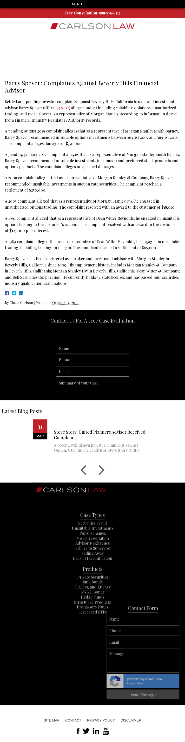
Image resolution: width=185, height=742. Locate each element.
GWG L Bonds (92, 601)
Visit (109, 4)
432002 (62, 107)
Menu (77, 4)
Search (117, 4)
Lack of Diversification (92, 567)
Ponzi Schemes (92, 542)
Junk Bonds (93, 591)
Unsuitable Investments (92, 538)
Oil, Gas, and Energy (93, 596)
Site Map (51, 720)
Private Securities (92, 586)
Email (99, 4)
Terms (174, 683)
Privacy (164, 683)
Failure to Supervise (92, 558)
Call (89, 4)
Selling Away (92, 563)
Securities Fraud (92, 533)
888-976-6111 (110, 13)
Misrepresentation (92, 547)
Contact (73, 720)
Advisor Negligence (92, 553)
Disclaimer (131, 720)
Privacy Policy (101, 720)
